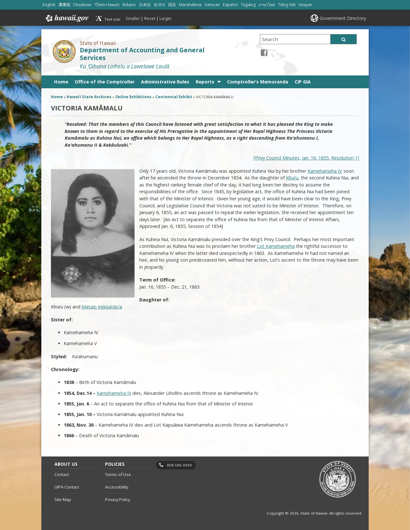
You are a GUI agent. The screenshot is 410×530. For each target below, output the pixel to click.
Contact (61, 474)
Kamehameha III (114, 393)
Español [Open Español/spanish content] (230, 4)
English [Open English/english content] (49, 4)
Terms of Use (118, 474)
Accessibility (116, 487)
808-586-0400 (179, 465)
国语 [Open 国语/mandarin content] (172, 4)
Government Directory (343, 18)
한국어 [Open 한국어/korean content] (159, 4)
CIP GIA (303, 82)
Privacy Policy (117, 499)
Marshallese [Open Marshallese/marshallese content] (190, 4)
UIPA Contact (66, 487)
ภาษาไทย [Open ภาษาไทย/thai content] (266, 4)
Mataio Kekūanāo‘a (102, 307)
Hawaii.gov (66, 18)
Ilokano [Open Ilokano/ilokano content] (129, 4)
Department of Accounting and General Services (142, 54)
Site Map (62, 499)
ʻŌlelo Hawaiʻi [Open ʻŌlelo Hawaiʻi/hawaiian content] (106, 4)
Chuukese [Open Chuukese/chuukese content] (82, 4)
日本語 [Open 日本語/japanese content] (145, 4)
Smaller (133, 18)
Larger (166, 18)
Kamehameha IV (325, 171)
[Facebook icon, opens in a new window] (264, 52)
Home (61, 82)
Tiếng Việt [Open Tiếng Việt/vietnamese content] (287, 4)
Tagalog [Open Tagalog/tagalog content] (248, 4)
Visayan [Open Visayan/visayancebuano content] (305, 4)
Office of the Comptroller (105, 82)
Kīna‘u (292, 178)
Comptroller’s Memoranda (257, 82)
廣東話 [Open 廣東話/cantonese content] (64, 4)
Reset (149, 18)
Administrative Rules (165, 82)
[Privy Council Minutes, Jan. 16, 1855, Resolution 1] (306, 158)
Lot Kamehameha (276, 246)
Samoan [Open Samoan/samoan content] (212, 4)
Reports (205, 82)
